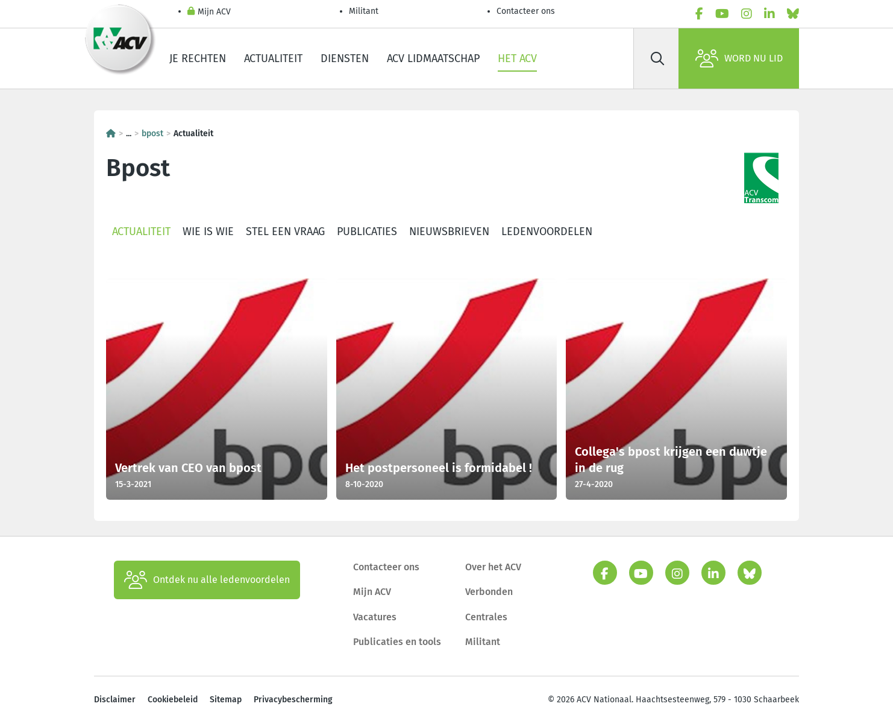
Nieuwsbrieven (449, 231)
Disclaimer (115, 699)
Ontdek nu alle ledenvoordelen (207, 580)
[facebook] (699, 14)
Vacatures (374, 617)
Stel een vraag (285, 231)
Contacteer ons (526, 11)
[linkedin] (769, 14)
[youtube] (722, 14)
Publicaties (367, 231)
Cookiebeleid (173, 699)
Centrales (486, 617)
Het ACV (517, 58)
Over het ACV (493, 567)
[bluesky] (793, 14)
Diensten (345, 58)
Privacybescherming (293, 699)
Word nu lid (739, 58)
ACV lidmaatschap (433, 58)
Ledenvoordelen (546, 231)
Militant (363, 11)
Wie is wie (208, 231)
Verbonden (489, 591)
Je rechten (197, 58)
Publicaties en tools (397, 641)
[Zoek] (657, 58)
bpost (152, 133)
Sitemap (226, 699)
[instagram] (746, 14)
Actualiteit (273, 58)
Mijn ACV (209, 12)
